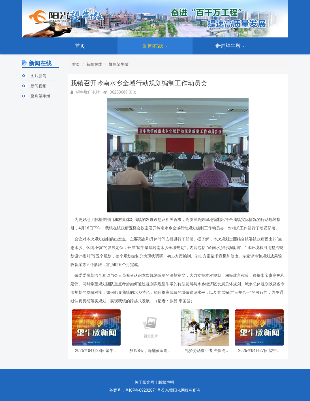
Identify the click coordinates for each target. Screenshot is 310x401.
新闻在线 (155, 46)
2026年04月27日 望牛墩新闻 (259, 351)
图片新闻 (38, 75)
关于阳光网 (144, 382)
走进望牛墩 (230, 46)
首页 (80, 46)
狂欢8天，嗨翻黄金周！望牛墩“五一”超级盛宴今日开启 (150, 351)
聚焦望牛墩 (40, 96)
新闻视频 (38, 86)
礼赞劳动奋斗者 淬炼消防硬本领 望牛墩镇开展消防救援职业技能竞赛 (205, 351)
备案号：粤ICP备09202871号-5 (136, 390)
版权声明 (166, 382)
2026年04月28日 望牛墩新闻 (96, 351)
